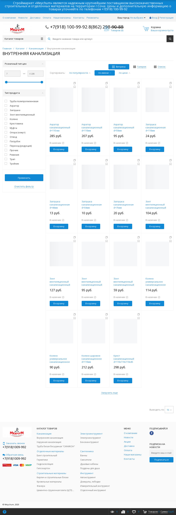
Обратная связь (13, 454)
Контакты (78, 17)
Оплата (47, 17)
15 (169, 409)
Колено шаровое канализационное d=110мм (92, 358)
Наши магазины (62, 17)
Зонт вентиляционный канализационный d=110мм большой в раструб (156, 207)
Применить (24, 177)
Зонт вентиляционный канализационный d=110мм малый (60, 283)
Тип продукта (24, 92)
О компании (9, 17)
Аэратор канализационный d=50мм (124, 127)
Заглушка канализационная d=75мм (124, 204)
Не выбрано (137, 17)
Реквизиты (93, 17)
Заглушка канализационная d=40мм (60, 204)
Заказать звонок (14, 443)
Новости (23, 17)
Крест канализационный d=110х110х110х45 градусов (124, 360)
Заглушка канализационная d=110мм (156, 127)
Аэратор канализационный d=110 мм (60, 127)
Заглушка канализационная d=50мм (92, 204)
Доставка (35, 17)
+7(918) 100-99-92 (114, 9)
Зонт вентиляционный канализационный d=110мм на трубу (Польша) (92, 284)
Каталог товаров (24, 38)
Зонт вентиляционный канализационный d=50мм (124, 283)
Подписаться (161, 459)
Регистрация (166, 17)
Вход (154, 17)
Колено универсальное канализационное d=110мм (156, 283)
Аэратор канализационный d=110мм (92, 127)
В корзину (58, 149)
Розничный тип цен (24, 63)
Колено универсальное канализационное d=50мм (60, 360)
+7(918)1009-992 (14, 447)
